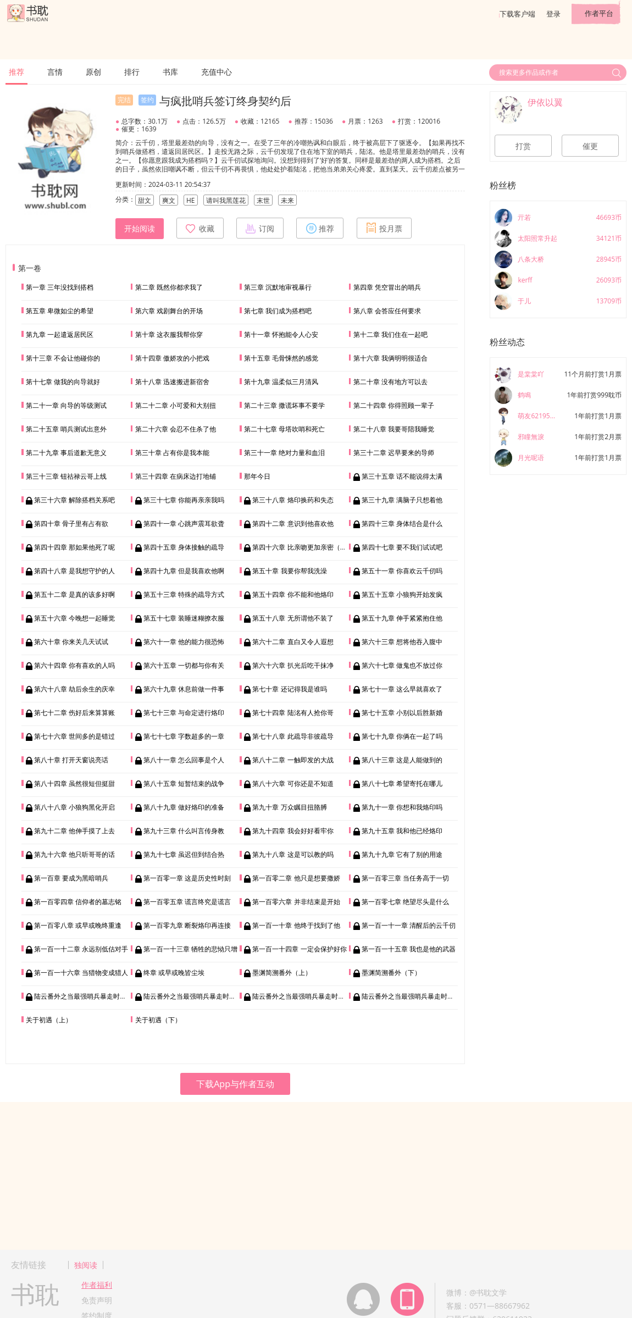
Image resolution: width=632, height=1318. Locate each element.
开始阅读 (139, 228)
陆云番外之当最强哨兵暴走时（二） (196, 996)
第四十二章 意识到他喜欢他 (292, 523)
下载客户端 (517, 14)
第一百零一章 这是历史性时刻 (187, 878)
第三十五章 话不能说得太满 (402, 476)
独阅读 (85, 1265)
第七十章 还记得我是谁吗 (289, 689)
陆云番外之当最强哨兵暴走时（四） (414, 996)
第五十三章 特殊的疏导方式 (183, 594)
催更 (590, 146)
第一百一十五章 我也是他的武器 (409, 949)
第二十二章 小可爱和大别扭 (175, 405)
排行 (132, 72)
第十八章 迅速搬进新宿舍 (172, 381)
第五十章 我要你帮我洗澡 (289, 570)
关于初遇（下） (158, 1020)
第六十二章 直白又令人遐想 (292, 641)
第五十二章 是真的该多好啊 (74, 594)
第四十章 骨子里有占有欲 (71, 523)
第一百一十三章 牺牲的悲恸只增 (190, 949)
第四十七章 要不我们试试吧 (402, 547)
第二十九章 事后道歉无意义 (66, 452)
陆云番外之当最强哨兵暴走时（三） (305, 996)
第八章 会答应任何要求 (387, 310)
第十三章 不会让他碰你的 (63, 358)
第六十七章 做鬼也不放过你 (402, 665)
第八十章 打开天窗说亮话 (71, 760)
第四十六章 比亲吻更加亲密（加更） (305, 547)
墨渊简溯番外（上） (282, 972)
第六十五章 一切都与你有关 (183, 665)
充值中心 (216, 72)
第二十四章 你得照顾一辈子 (393, 405)
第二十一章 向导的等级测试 (66, 405)
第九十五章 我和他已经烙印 (402, 830)
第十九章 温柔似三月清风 (281, 381)
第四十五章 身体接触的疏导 (183, 547)
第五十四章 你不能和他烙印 (292, 594)
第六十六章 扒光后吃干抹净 (292, 665)
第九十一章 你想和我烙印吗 (402, 807)
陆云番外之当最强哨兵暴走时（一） (87, 996)
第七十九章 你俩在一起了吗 (402, 736)
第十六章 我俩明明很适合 (390, 358)
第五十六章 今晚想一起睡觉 (74, 618)
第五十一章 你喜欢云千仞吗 (402, 570)
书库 (170, 72)
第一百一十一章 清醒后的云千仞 (409, 925)
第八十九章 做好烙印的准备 (183, 807)
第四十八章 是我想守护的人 (74, 570)
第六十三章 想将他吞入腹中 (402, 641)
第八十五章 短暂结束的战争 (183, 783)
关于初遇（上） (49, 1020)
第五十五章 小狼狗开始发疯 (402, 594)
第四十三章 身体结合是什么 (402, 523)
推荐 (16, 72)
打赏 (523, 146)
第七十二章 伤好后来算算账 (74, 712)
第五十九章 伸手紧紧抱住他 (402, 618)
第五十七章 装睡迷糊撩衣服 (183, 618)
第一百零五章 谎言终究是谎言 (187, 901)
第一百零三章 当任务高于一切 (405, 878)
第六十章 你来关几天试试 (71, 641)
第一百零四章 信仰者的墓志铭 (77, 901)
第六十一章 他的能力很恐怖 (183, 641)
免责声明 (96, 1300)
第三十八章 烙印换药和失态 (292, 500)
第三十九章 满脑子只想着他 (402, 500)
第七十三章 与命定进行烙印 (183, 712)
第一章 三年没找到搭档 (59, 287)
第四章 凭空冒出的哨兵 (387, 287)
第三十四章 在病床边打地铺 (175, 476)
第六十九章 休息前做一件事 (183, 689)
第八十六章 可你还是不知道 (292, 783)
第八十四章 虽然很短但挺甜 (74, 783)
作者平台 (599, 13)
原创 (93, 72)
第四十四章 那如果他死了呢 (74, 547)
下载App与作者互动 (235, 1084)
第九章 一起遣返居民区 (59, 334)
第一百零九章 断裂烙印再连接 (187, 925)
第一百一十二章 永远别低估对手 (81, 949)
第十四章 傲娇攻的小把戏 (172, 358)
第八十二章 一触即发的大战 (292, 760)
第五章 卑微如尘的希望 (59, 310)
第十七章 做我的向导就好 (63, 381)
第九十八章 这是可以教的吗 (292, 854)
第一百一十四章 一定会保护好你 (299, 949)
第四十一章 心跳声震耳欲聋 (183, 523)
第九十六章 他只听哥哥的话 (74, 854)
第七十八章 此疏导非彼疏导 (292, 736)
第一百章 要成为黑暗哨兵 (71, 878)
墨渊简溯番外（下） (391, 972)
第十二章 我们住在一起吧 (390, 334)
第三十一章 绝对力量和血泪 (284, 452)
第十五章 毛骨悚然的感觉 (281, 358)
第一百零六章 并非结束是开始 (296, 901)
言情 (55, 72)
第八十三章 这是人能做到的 (402, 760)
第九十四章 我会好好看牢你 (292, 830)
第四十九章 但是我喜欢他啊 (183, 570)
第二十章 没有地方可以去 (390, 381)
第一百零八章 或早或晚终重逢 (77, 925)
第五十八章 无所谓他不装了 (292, 618)
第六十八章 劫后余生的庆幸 (74, 689)
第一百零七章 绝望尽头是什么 (405, 901)
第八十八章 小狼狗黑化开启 (74, 807)
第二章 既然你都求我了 (169, 287)
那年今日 (257, 476)
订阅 (260, 228)
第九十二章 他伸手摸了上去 (74, 830)
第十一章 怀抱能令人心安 (281, 334)
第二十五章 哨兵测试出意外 (66, 429)
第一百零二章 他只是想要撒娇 (296, 878)
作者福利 (96, 1285)
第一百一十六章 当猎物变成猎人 (81, 972)
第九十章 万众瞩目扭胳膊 (289, 807)
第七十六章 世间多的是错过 (74, 736)
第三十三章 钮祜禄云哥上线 (66, 476)
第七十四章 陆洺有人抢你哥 (292, 712)
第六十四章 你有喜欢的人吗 (74, 665)
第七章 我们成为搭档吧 (278, 310)
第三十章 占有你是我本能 (172, 452)
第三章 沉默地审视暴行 (278, 287)
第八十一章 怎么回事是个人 (183, 760)
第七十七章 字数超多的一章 (183, 736)
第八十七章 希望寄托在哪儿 (402, 783)
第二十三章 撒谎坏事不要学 (284, 405)
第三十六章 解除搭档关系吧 (74, 500)
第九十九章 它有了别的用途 (402, 854)
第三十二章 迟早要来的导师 (393, 452)
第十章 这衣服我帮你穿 (169, 334)
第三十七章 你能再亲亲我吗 (183, 500)
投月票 (384, 228)
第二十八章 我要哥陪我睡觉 (393, 429)
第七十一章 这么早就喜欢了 (402, 689)
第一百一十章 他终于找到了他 (296, 925)
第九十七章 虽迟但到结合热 (183, 854)
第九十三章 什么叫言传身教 (183, 830)
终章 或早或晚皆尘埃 (173, 972)
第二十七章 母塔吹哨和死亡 (284, 429)
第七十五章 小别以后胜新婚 (402, 712)
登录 (553, 14)
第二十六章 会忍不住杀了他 (175, 429)
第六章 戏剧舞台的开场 (169, 310)
